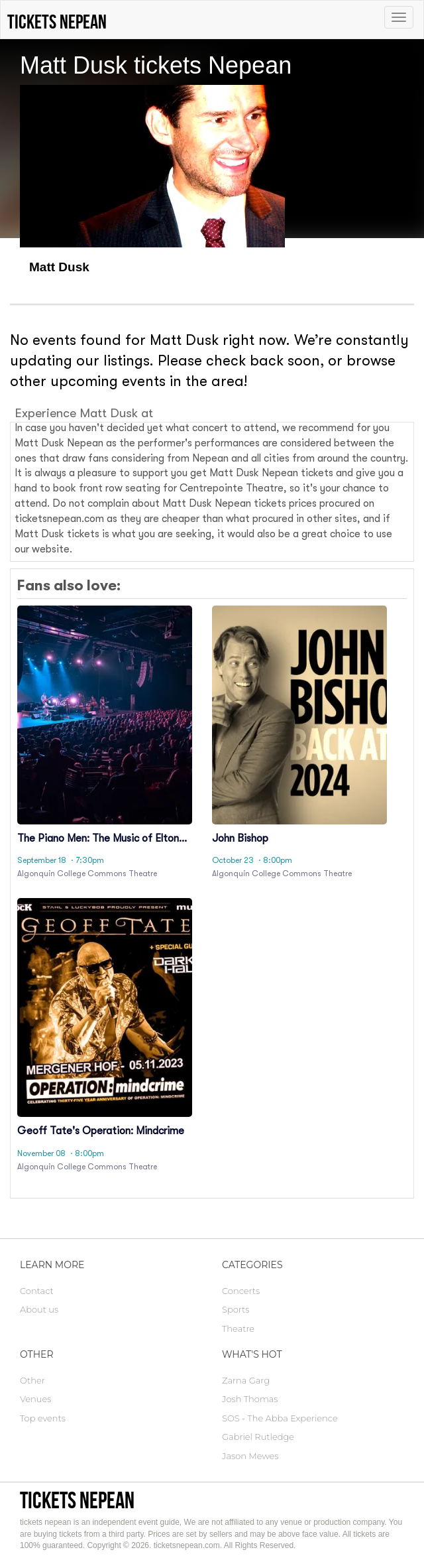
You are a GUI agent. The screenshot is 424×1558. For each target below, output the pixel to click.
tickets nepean (77, 1500)
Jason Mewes (250, 1456)
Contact (37, 1290)
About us (39, 1309)
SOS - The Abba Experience (280, 1418)
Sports (235, 1309)
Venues (35, 1399)
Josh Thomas (250, 1399)
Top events (43, 1418)
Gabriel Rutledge (258, 1436)
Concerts (241, 1290)
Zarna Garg (246, 1380)
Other (32, 1380)
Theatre (238, 1328)
